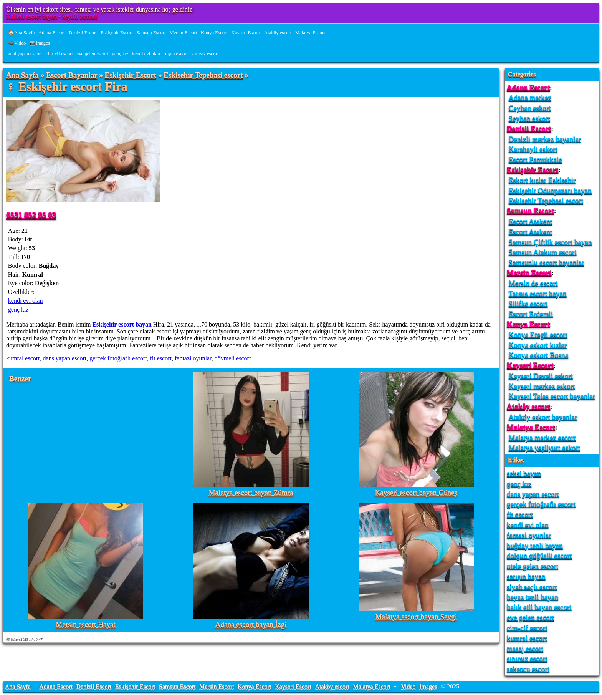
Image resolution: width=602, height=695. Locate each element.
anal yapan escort (25, 53)
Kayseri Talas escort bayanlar (552, 396)
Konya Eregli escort (538, 334)
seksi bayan (524, 473)
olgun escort (176, 53)
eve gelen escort (92, 53)
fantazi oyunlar (193, 358)
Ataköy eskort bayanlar (543, 417)
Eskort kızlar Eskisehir (542, 180)
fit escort (161, 358)
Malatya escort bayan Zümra (250, 493)
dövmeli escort (233, 358)
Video (408, 686)
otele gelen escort (532, 566)
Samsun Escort (150, 32)
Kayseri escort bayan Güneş (416, 493)
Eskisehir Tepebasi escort (203, 75)
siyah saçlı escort (532, 586)
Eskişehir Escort (117, 32)
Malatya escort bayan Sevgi (416, 617)
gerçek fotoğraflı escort (118, 358)
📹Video (17, 43)
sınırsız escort (205, 53)
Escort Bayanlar (71, 75)
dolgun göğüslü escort (539, 555)
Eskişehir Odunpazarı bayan (550, 190)
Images (428, 686)
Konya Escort (214, 32)
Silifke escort (528, 303)
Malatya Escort (310, 32)
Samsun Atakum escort (543, 252)
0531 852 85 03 (31, 214)
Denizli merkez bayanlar (545, 139)
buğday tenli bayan (535, 545)
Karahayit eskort (533, 149)
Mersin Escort (183, 32)
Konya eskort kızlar (538, 345)
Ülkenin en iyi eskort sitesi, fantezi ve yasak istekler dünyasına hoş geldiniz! (100, 9)
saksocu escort (528, 669)
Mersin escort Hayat (86, 624)
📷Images (40, 43)
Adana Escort (51, 32)
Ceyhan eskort (530, 108)
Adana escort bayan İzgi (251, 624)
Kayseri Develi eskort (541, 376)
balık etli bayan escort (539, 607)
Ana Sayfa (22, 75)
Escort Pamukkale (535, 159)
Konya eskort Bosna (539, 355)
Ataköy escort (277, 32)
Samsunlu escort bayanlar (546, 262)
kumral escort (23, 358)
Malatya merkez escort (542, 437)
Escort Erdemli (531, 314)
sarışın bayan (526, 576)
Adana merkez (530, 97)
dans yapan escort (65, 358)
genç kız (120, 53)
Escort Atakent (530, 221)
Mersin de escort (533, 283)
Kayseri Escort (246, 32)
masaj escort (525, 648)
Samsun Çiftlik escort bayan (550, 242)
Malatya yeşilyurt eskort (544, 447)
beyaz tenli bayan (532, 597)
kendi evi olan (146, 53)
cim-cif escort (59, 53)
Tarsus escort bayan (538, 293)
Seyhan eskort (529, 118)
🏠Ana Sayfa (21, 32)
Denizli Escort (83, 32)
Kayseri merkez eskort (542, 386)
